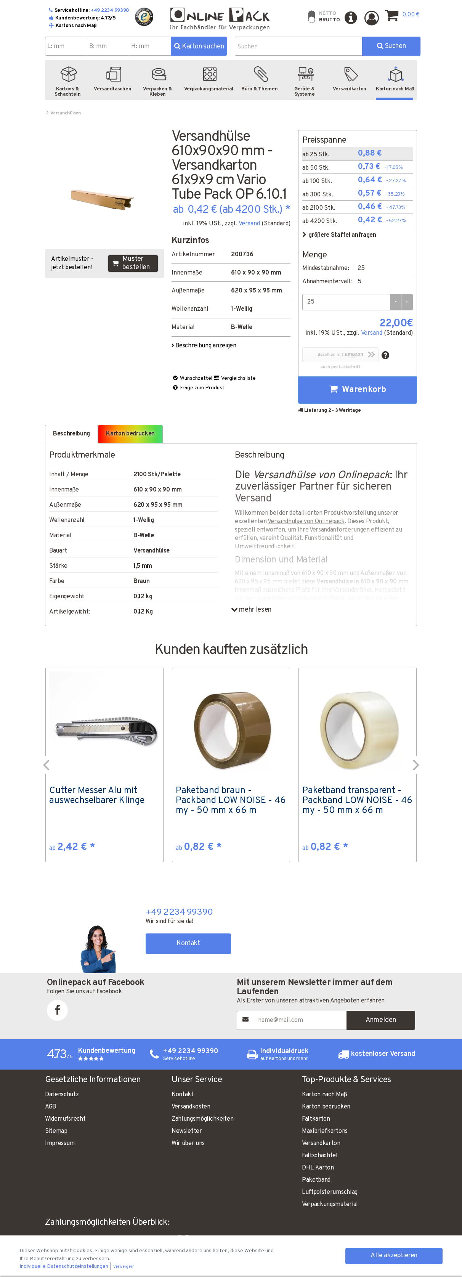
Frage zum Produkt (198, 388)
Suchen (391, 46)
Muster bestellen (131, 263)
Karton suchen (199, 46)
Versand (249, 224)
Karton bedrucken (326, 1107)
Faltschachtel (320, 1156)
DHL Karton (318, 1168)
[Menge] (346, 302)
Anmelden (381, 1020)
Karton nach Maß (324, 1095)
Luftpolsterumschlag (330, 1192)
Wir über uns (188, 1143)
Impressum (60, 1143)
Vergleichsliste (234, 378)
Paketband (316, 1180)
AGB (50, 1107)
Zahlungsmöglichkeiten (202, 1119)
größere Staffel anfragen (339, 235)
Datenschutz (62, 1095)
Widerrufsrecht (65, 1119)
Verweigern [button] (124, 1266)
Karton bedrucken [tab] (130, 434)
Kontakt (188, 943)
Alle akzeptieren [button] (394, 1255)
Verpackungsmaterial (330, 1204)
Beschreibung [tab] (71, 434)
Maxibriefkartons (325, 1131)
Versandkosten (191, 1107)
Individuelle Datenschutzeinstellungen (64, 1266)
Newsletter (187, 1131)
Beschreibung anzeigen (204, 346)
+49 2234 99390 (110, 11)
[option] (104, 765)
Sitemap (56, 1131)
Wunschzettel (192, 378)
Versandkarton (321, 1143)
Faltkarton (316, 1119)
